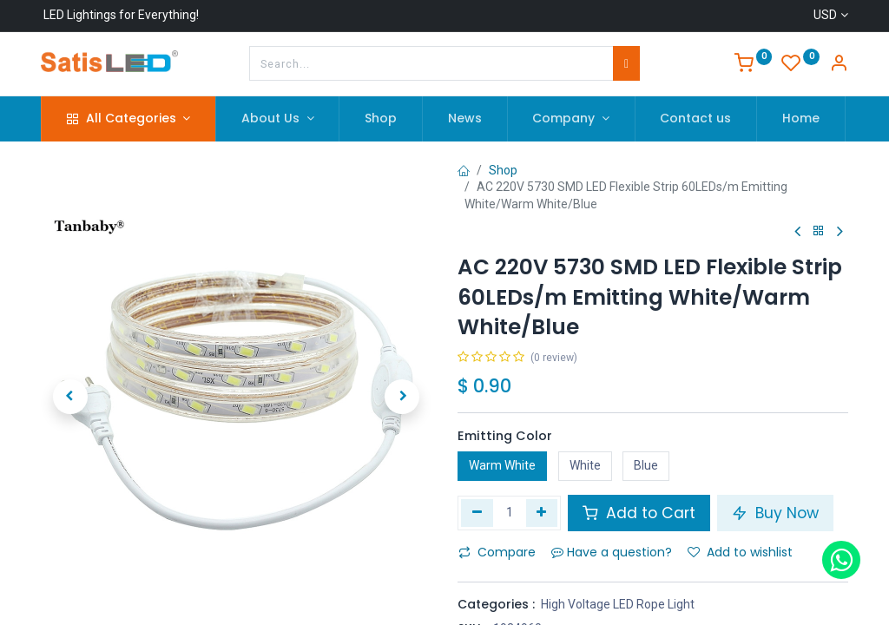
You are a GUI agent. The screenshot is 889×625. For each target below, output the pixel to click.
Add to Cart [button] (639, 513)
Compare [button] (497, 552)
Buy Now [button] (775, 513)
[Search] (626, 63)
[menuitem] (380, 118)
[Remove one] (477, 513)
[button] (70, 397)
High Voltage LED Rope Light (618, 604)
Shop (503, 170)
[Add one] (542, 513)
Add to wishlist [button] (740, 552)
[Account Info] (838, 65)
